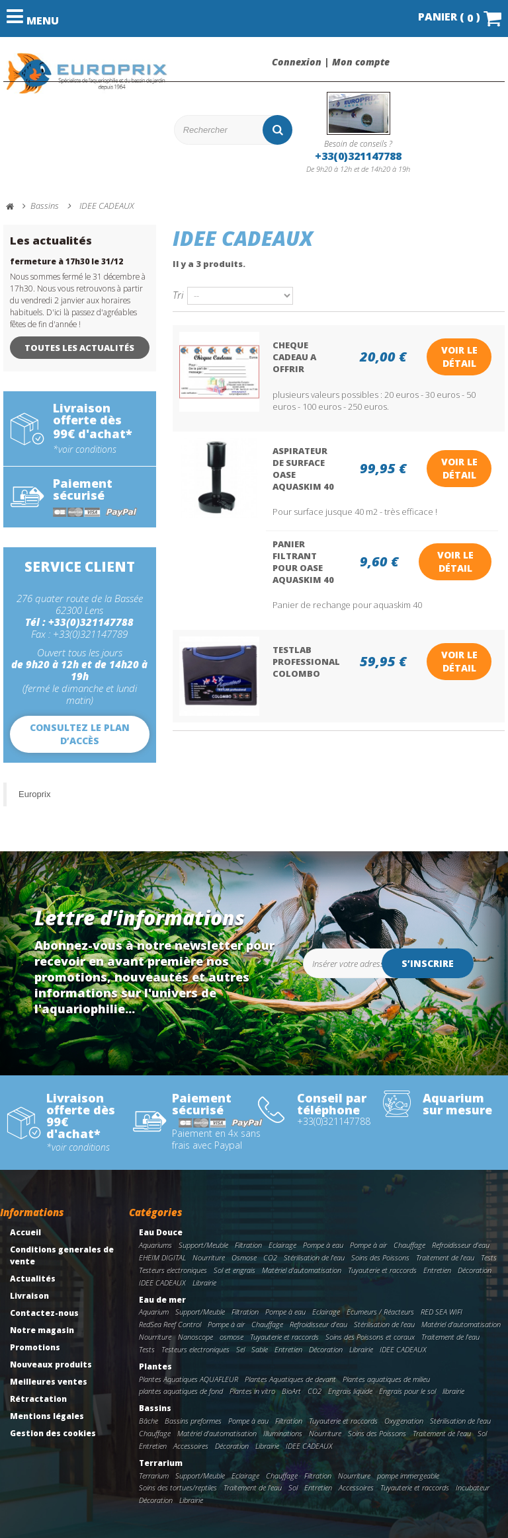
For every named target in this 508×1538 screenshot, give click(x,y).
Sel (240, 1349)
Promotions (35, 1347)
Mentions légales (47, 1416)
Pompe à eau (323, 1245)
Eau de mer (162, 1299)
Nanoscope (195, 1337)
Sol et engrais (234, 1270)
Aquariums (155, 1245)
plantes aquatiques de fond (181, 1391)
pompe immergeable (408, 1475)
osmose (231, 1337)
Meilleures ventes (48, 1381)
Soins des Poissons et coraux (370, 1337)
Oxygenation (403, 1421)
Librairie (204, 1283)
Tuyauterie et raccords (382, 1270)
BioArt (291, 1391)
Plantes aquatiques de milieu (386, 1379)
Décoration (474, 1270)
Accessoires (190, 1446)
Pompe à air (368, 1245)
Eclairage (282, 1245)
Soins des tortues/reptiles (178, 1487)
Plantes (155, 1366)
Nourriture (208, 1257)
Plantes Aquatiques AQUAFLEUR (188, 1379)
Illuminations (282, 1433)
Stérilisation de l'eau (314, 1257)
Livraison (29, 1295)
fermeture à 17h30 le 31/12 (66, 261)
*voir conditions (84, 449)
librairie (453, 1391)
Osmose (244, 1257)
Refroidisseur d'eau (460, 1245)
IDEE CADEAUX (162, 1283)
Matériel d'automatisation (301, 1270)
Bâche (148, 1421)
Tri (178, 294)
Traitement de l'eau (445, 1257)
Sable (259, 1349)
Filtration (248, 1245)
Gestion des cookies (53, 1433)
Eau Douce (161, 1232)
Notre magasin (42, 1330)
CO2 (270, 1257)
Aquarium (154, 1312)
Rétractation (38, 1398)
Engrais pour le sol (407, 1391)
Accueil (25, 1232)
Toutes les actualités (79, 348)
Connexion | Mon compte (331, 62)
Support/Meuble (203, 1245)
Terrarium (161, 1463)
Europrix (34, 794)
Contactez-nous (44, 1313)
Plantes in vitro (252, 1391)
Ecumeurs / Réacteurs (380, 1312)
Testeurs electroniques (173, 1270)
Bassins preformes (193, 1421)
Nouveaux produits (51, 1364)
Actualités (33, 1278)
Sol (482, 1433)
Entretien (437, 1270)
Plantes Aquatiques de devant (290, 1379)
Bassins (155, 1408)
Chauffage (409, 1245)
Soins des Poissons (380, 1257)
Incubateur (472, 1487)
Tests (489, 1257)
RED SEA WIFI (441, 1312)
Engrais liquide (350, 1391)
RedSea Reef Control (170, 1324)
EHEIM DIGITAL (162, 1257)
